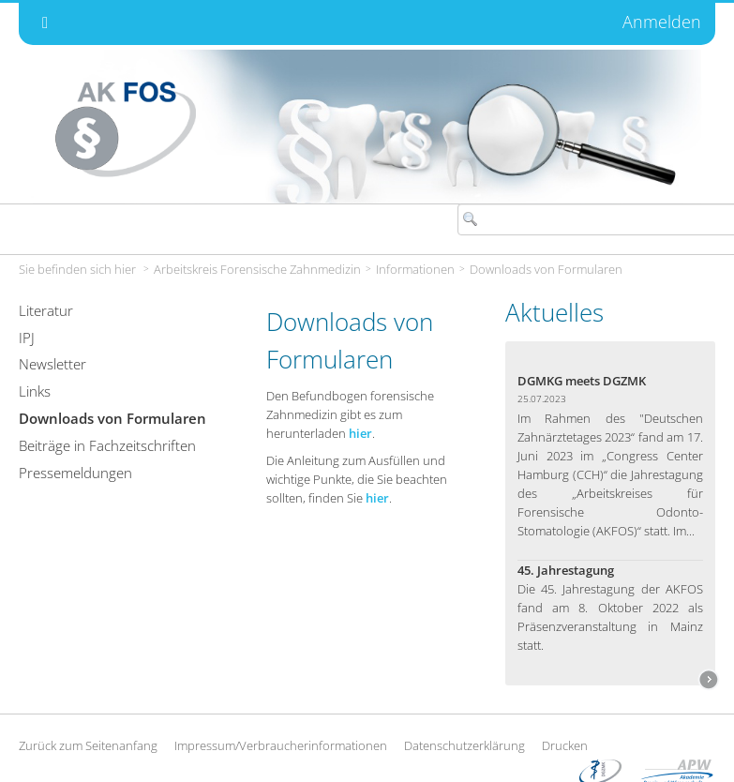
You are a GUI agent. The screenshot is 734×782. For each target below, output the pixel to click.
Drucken (565, 745)
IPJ (27, 337)
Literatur (46, 310)
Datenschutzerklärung (464, 745)
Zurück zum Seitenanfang (88, 745)
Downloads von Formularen (546, 269)
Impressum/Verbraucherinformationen (280, 745)
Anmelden (661, 21)
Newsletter (52, 363)
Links (35, 391)
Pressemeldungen (75, 472)
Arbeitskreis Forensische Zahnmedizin (257, 269)
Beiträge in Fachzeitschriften (107, 445)
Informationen (415, 269)
